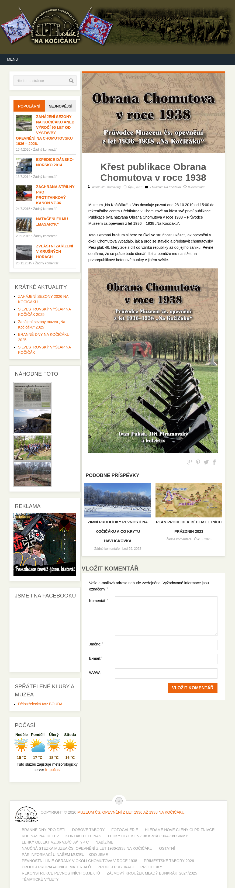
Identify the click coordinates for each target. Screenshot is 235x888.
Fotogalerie (124, 830)
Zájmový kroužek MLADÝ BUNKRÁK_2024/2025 (152, 873)
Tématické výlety (40, 879)
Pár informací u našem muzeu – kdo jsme (65, 854)
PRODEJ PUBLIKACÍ (116, 867)
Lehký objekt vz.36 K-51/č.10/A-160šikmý (148, 836)
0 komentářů (196, 187)
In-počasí (53, 770)
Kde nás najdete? (40, 836)
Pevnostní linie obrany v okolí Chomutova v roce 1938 (79, 861)
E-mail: (95, 658)
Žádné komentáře (107, 549)
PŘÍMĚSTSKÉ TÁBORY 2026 (169, 861)
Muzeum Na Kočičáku (166, 187)
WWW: (95, 673)
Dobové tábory (88, 830)
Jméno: (96, 644)
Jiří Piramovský (111, 187)
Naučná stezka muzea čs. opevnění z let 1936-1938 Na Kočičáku (87, 848)
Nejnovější (60, 106)
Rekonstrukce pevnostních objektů (61, 873)
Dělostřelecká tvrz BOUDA (40, 704)
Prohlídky (151, 867)
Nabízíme (104, 842)
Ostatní (167, 848)
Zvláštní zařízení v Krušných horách (54, 251)
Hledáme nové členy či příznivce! (180, 830)
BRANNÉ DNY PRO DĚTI (43, 830)
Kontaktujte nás (83, 836)
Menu (12, 59)
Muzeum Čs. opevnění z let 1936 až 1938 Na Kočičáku (130, 812)
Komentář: (98, 600)
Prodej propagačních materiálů (56, 867)
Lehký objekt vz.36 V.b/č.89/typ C (55, 842)
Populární (29, 106)
